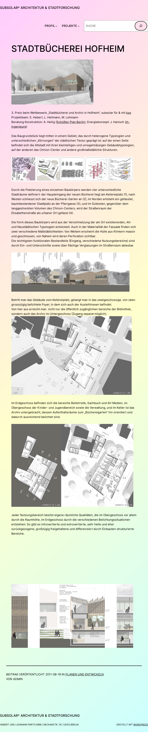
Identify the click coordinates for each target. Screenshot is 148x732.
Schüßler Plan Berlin (71, 122)
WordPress (140, 724)
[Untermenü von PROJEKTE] (78, 26)
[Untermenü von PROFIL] (56, 26)
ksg (128, 113)
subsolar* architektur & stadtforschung (40, 8)
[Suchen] (141, 26)
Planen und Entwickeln (85, 674)
